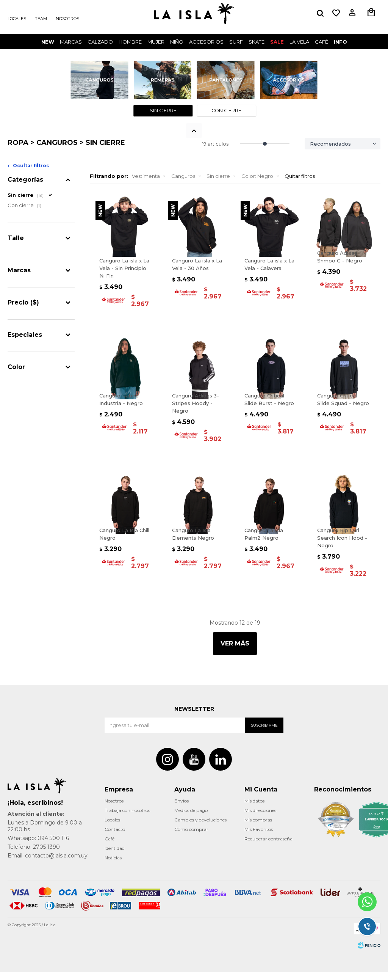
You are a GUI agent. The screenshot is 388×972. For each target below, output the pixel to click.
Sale (277, 42)
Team (41, 18)
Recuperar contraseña (268, 839)
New (47, 42)
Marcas (71, 42)
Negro (257, 176)
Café (109, 839)
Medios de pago (191, 810)
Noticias (113, 858)
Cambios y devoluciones (200, 820)
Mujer (155, 42)
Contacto (115, 829)
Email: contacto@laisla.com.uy (48, 855)
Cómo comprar (191, 829)
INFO (340, 42)
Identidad (115, 848)
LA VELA (299, 42)
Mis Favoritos (258, 829)
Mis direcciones (260, 810)
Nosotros (67, 18)
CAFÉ (321, 42)
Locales (17, 18)
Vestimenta (146, 176)
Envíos (181, 801)
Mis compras (258, 820)
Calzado (100, 42)
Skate (256, 42)
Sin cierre (218, 176)
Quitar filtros (300, 176)
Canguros (183, 176)
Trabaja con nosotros (127, 810)
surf (236, 42)
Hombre (130, 42)
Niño (176, 42)
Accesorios (206, 42)
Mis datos (254, 801)
